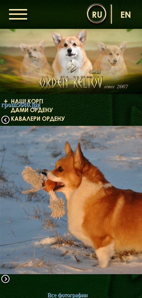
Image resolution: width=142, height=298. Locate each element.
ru (97, 14)
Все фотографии (67, 295)
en (125, 14)
